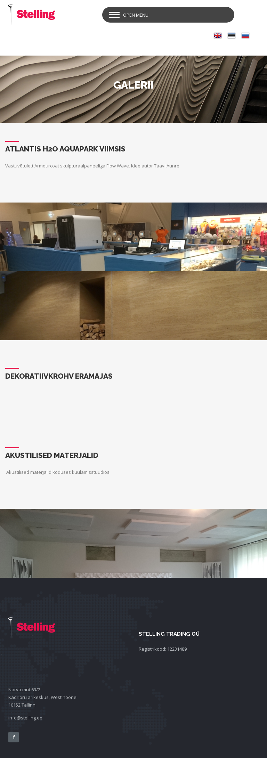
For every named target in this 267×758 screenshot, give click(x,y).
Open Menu (135, 15)
